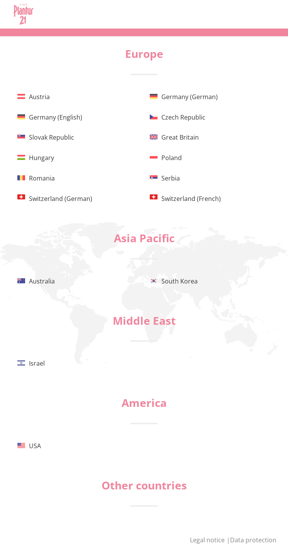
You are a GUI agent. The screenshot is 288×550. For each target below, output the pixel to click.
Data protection (253, 540)
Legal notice (208, 540)
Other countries (144, 485)
